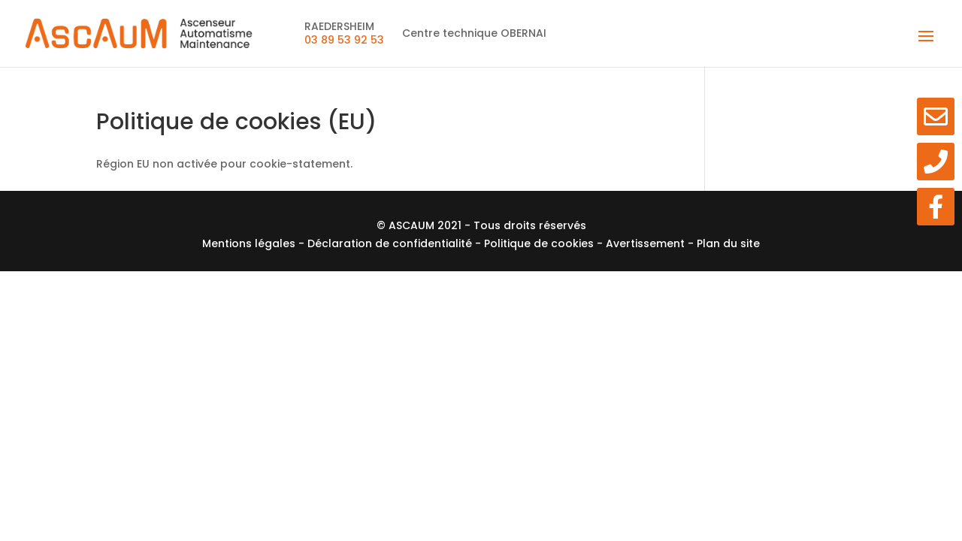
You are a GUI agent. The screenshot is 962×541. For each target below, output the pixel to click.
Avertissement (647, 243)
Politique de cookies (540, 243)
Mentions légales (250, 243)
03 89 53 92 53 (344, 39)
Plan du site (728, 243)
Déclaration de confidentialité (391, 243)
